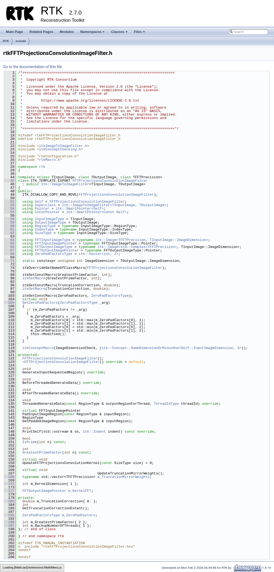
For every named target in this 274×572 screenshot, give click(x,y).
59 (9, 222)
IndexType (44, 229)
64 (9, 239)
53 (9, 205)
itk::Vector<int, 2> (98, 253)
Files (140, 33)
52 (9, 201)
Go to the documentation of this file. (33, 67)
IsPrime (29, 442)
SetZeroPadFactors (40, 302)
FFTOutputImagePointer (57, 250)
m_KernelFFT (79, 490)
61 (9, 229)
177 (9, 490)
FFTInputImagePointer (56, 243)
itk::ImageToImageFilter (65, 184)
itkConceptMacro (38, 348)
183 (9, 501)
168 (9, 476)
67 (9, 250)
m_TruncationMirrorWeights (123, 476)
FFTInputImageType (52, 239)
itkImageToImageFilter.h (63, 145)
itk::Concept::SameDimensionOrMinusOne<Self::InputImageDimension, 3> (172, 348)
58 (9, 219)
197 (9, 525)
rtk (42, 166)
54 (9, 208)
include (21, 41)
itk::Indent (94, 431)
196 (9, 522)
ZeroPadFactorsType (53, 253)
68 (9, 253)
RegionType (45, 226)
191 (9, 515)
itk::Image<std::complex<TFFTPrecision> (137, 246)
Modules (67, 32)
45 (9, 180)
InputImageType (49, 219)
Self (39, 201)
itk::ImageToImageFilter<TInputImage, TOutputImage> (114, 205)
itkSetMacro (33, 278)
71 (9, 260)
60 (9, 226)
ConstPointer (47, 212)
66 (9, 246)
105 (9, 302)
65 (9, 243)
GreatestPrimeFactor (42, 452)
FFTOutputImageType (53, 246)
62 (9, 233)
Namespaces (93, 33)
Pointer (42, 208)
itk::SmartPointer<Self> (80, 208)
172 (9, 483)
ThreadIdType (166, 403)
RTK (6, 41)
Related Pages (41, 32)
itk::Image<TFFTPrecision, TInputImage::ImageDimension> (151, 239)
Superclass (45, 205)
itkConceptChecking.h (60, 149)
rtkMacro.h (49, 159)
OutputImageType (50, 222)
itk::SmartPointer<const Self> (96, 212)
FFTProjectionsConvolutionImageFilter (110, 180)
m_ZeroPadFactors (79, 515)
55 (9, 212)
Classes (119, 33)
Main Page (14, 32)
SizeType (43, 233)
